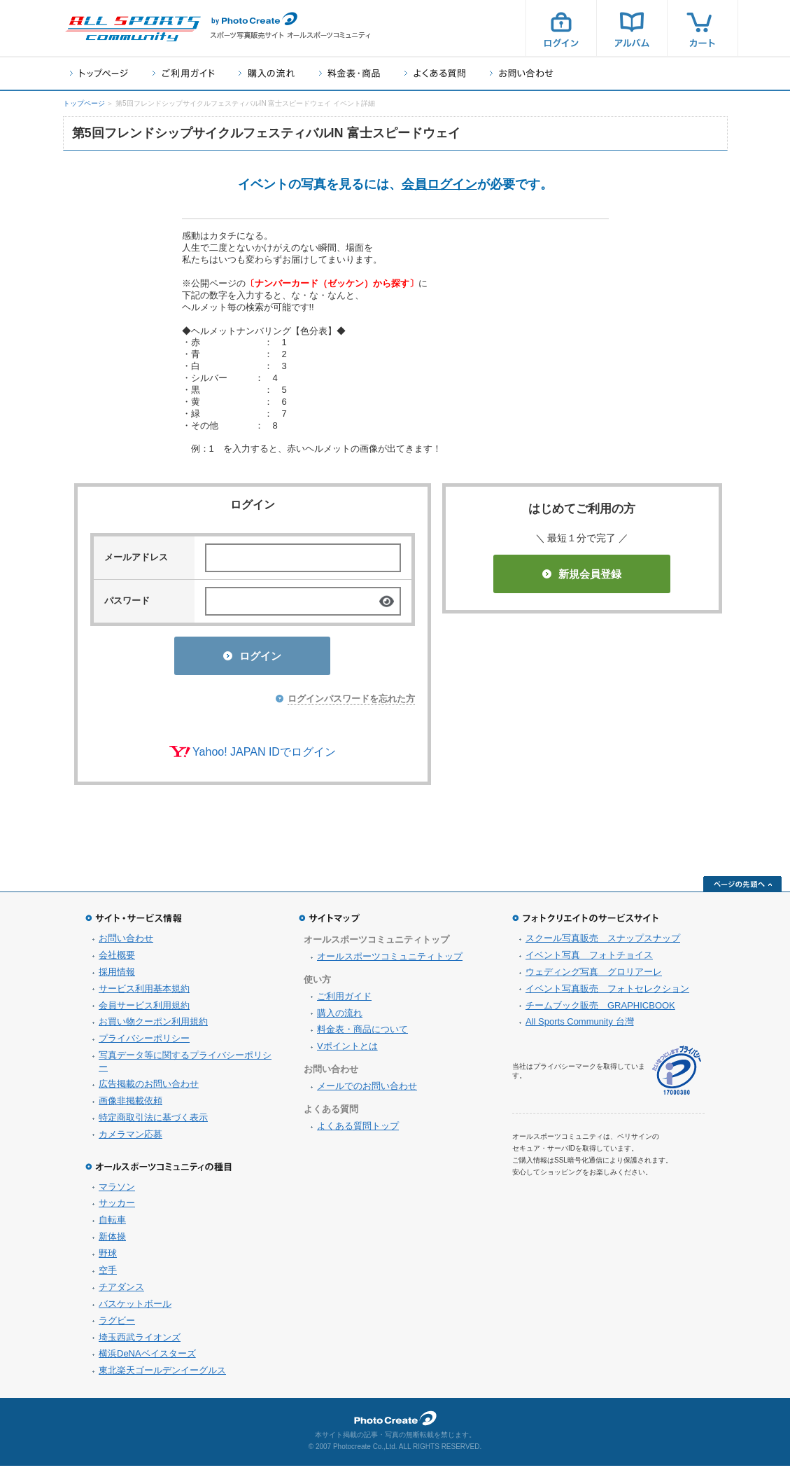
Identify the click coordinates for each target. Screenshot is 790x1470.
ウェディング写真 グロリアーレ (594, 976)
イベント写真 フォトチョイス (589, 959)
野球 (108, 1257)
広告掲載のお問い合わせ (149, 1088)
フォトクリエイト (395, 1422)
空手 (108, 1274)
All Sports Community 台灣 (580, 1025)
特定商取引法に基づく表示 (153, 1121)
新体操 (112, 1240)
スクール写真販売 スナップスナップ (603, 942)
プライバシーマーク (676, 1075)
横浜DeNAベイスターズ (147, 1357)
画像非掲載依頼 (130, 1105)
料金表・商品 (349, 73)
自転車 (112, 1224)
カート (703, 28)
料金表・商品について (362, 1033)
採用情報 (117, 976)
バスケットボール (135, 1308)
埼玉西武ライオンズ (140, 1341)
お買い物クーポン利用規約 (153, 1025)
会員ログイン (439, 184)
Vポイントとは (347, 1050)
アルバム (632, 28)
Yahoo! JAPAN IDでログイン (264, 756)
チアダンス (121, 1291)
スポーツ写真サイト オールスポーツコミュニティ (133, 28)
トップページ (99, 73)
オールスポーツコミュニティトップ (390, 960)
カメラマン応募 (130, 1138)
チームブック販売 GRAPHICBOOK (600, 1009)
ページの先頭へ (742, 888)
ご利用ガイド (183, 73)
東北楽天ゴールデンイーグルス (162, 1374)
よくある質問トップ (358, 1130)
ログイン (561, 28)
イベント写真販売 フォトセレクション (607, 992)
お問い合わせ (521, 73)
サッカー (117, 1207)
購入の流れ (266, 73)
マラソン (117, 1191)
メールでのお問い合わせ (367, 1090)
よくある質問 (435, 73)
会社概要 (117, 959)
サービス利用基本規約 (144, 992)
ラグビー (117, 1324)
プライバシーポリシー (144, 1042)
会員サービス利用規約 (144, 1009)
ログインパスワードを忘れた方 (351, 703)
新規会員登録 (581, 574)
